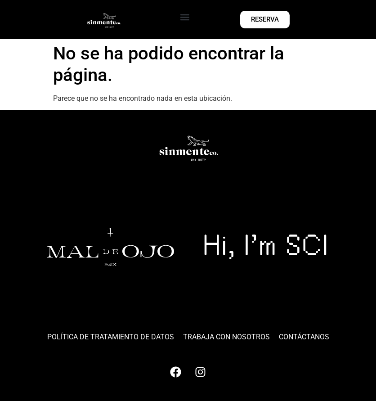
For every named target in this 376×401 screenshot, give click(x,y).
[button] (185, 17)
